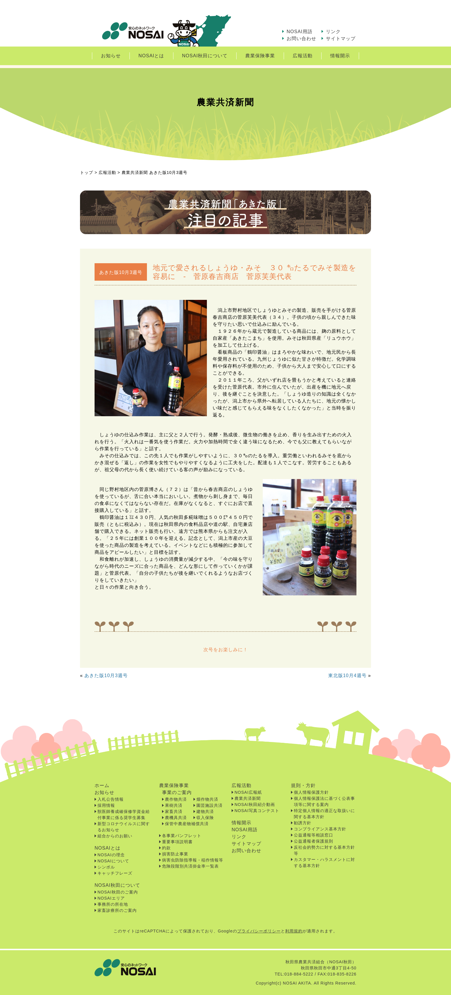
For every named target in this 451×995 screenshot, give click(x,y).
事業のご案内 (177, 792)
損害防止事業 (175, 854)
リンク (333, 31)
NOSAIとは (151, 55)
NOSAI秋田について (205, 55)
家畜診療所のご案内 (117, 910)
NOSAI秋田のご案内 (117, 892)
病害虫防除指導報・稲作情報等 (192, 860)
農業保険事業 (260, 55)
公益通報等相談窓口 (313, 835)
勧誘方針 (302, 822)
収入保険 (205, 817)
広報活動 (302, 55)
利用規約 (294, 931)
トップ (86, 172)
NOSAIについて (113, 861)
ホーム (102, 785)
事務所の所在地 (112, 904)
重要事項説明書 (177, 841)
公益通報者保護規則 (313, 841)
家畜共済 (173, 811)
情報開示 (340, 55)
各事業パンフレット (181, 835)
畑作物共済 (207, 799)
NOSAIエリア (111, 898)
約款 (166, 848)
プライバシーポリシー (259, 931)
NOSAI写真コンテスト (257, 810)
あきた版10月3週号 (106, 675)
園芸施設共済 (209, 805)
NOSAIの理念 (111, 854)
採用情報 (106, 805)
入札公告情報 (110, 799)
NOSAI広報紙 (248, 792)
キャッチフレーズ (114, 873)
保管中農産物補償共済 (187, 823)
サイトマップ (341, 38)
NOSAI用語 (299, 31)
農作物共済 (176, 799)
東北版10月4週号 (347, 675)
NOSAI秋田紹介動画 (255, 804)
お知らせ (111, 55)
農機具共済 (176, 817)
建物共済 (205, 811)
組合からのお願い (114, 836)
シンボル (106, 867)
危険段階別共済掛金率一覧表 (190, 866)
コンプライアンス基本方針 (320, 829)
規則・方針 (303, 785)
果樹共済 (173, 805)
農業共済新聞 (248, 798)
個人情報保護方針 (311, 792)
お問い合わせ (301, 38)
